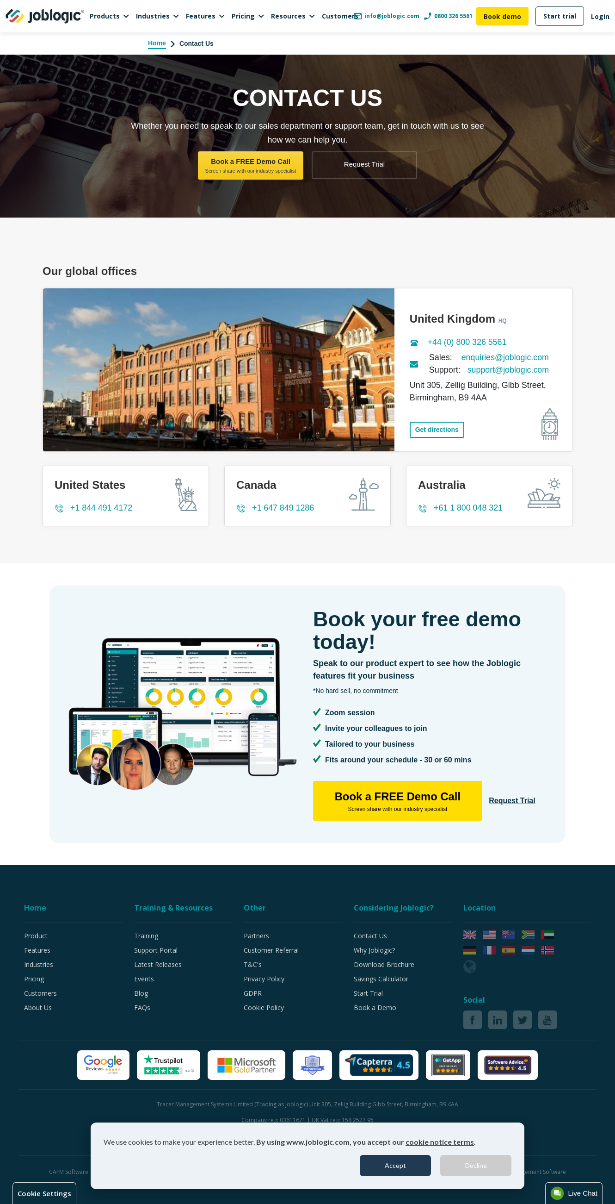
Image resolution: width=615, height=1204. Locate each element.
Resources (288, 16)
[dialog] (307, 1156)
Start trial (559, 16)
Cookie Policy (264, 1007)
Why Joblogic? (374, 950)
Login (600, 16)
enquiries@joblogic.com (505, 357)
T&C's (253, 964)
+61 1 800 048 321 (469, 507)
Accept (395, 1165)
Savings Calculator (381, 978)
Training (146, 935)
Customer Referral (271, 950)
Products (105, 16)
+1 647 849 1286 (283, 507)
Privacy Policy (264, 978)
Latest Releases (158, 964)
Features (200, 16)
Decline (476, 1165)
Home (157, 43)
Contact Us (370, 935)
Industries (153, 16)
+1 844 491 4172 (101, 507)
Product (36, 935)
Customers (340, 16)
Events (144, 978)
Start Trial (368, 993)
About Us (38, 1007)
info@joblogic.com (386, 16)
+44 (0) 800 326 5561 (468, 342)
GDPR (253, 993)
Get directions (437, 428)
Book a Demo (375, 1007)
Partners (256, 935)
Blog (141, 993)
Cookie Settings (44, 1193)
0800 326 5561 (448, 16)
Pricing (243, 16)
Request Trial (364, 164)
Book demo (502, 16)
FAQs (142, 1007)
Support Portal (156, 950)
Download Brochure (384, 964)
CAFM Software (69, 1172)
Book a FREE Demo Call (251, 166)
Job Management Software (531, 1172)
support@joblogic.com (508, 369)
